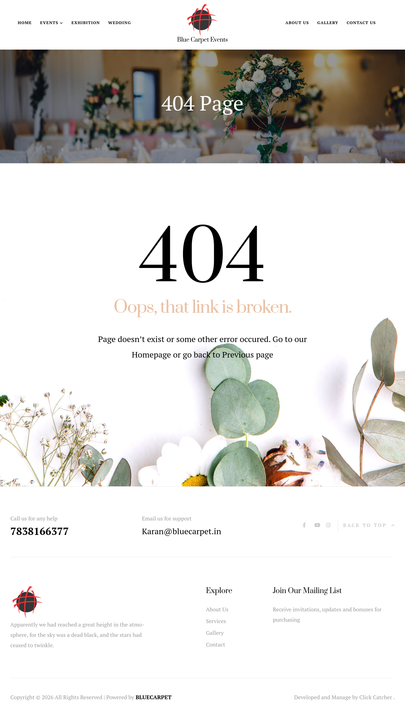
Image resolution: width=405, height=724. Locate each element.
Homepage (152, 354)
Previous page (247, 354)
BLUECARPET (153, 697)
